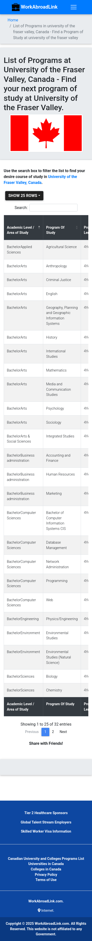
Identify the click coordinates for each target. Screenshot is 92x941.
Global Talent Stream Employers (46, 822)
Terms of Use (45, 880)
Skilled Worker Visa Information (46, 831)
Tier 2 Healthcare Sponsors (46, 813)
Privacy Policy (46, 875)
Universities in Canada (46, 864)
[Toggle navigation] (73, 7)
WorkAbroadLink (34, 7)
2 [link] (53, 732)
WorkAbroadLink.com (52, 924)
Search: (45, 207)
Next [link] (63, 732)
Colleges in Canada (46, 869)
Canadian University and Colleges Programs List (46, 859)
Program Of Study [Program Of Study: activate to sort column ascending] (55, 230)
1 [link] (45, 732)
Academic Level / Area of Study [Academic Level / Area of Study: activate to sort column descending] (20, 230)
